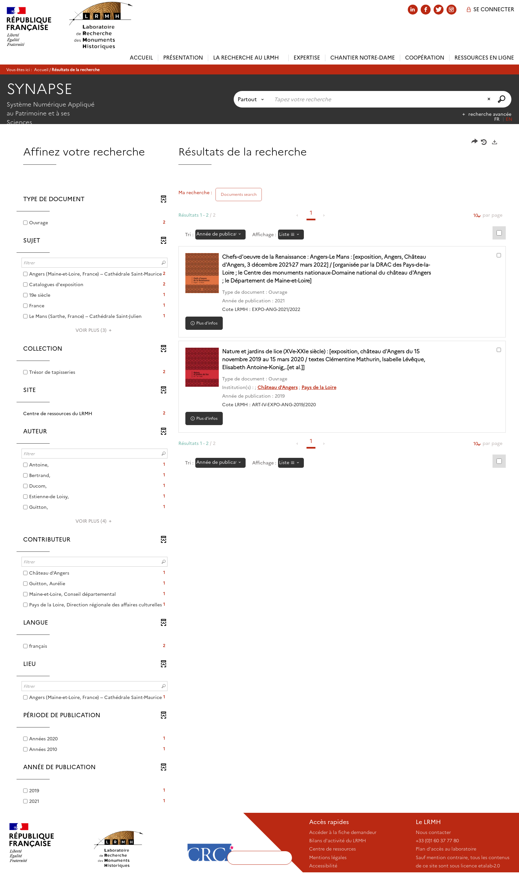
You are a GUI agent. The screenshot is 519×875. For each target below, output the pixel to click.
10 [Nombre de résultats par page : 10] (475, 215)
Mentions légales (328, 857)
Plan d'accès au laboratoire (446, 849)
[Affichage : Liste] (291, 235)
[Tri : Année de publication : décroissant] (220, 235)
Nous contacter (433, 832)
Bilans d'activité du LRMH (337, 841)
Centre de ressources (332, 849)
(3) (94, 330)
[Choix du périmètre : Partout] (252, 99)
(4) (94, 521)
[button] (94, 413)
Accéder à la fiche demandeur (342, 832)
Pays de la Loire (322, 387)
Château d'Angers (280, 387)
